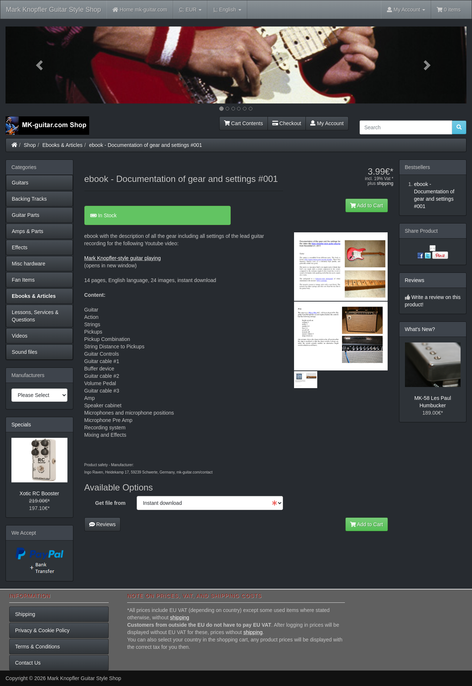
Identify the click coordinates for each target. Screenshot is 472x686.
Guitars (20, 183)
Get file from (110, 503)
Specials (21, 425)
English (227, 10)
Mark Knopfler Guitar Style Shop (53, 9)
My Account (326, 123)
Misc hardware (28, 264)
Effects (20, 247)
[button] (40, 65)
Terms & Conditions (37, 647)
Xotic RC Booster (39, 493)
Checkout (286, 123)
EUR (190, 10)
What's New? (420, 329)
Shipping (25, 614)
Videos (20, 336)
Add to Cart (366, 205)
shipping (385, 183)
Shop (30, 145)
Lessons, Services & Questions (35, 316)
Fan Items (23, 280)
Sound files (24, 352)
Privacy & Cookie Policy (42, 630)
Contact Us (28, 663)
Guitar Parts (25, 215)
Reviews (102, 524)
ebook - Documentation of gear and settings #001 (145, 145)
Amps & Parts (27, 231)
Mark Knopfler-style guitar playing (122, 258)
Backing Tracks (29, 199)
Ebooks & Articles (62, 145)
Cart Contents (243, 123)
